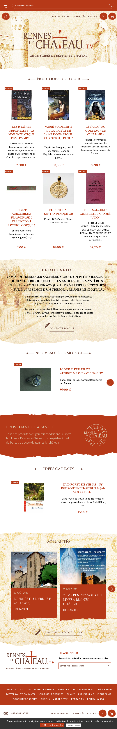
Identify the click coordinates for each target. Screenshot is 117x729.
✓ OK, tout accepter (52, 725)
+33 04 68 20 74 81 (20, 713)
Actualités (77, 16)
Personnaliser (74, 725)
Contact (90, 16)
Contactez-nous (62, 328)
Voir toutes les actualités (63, 632)
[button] (110, 382)
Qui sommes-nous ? (58, 16)
